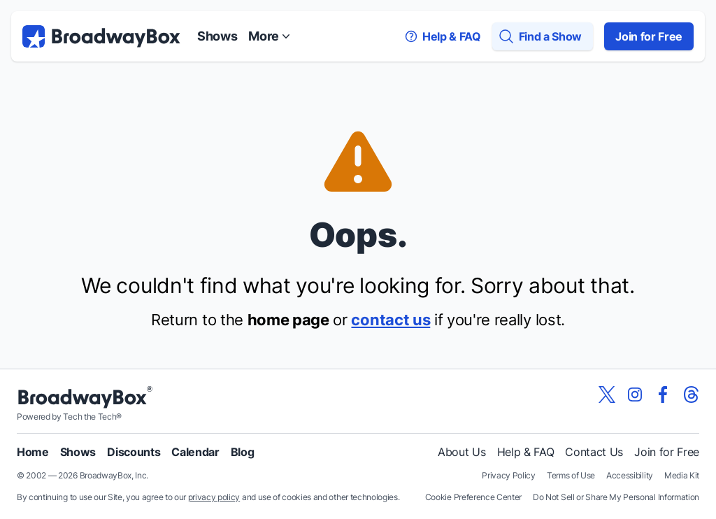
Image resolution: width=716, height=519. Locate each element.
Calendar (195, 452)
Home (33, 452)
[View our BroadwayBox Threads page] (690, 394)
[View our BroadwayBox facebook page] (662, 394)
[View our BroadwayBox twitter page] (607, 394)
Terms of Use (571, 475)
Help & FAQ (525, 452)
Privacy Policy (509, 475)
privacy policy (214, 497)
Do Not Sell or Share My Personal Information (616, 497)
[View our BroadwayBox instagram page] (634, 394)
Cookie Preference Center (473, 497)
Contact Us (594, 452)
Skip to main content (358, 0)
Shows (217, 36)
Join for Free (648, 36)
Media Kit (681, 475)
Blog (243, 452)
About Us (461, 452)
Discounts (133, 452)
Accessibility (629, 475)
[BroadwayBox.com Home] (101, 36)
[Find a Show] (542, 36)
